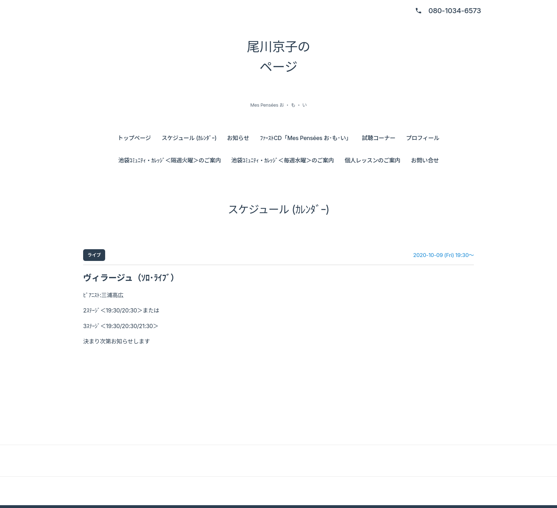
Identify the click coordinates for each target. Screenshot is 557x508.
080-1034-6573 (454, 10)
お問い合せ (425, 160)
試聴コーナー (378, 137)
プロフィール (422, 137)
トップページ (134, 137)
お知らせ (238, 137)
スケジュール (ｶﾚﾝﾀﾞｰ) (189, 137)
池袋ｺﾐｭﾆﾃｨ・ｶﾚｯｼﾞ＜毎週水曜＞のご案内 (282, 160)
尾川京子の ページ (278, 57)
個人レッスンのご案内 (372, 160)
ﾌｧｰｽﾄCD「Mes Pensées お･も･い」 (305, 137)
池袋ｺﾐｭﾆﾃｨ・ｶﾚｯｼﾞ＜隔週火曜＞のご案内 (169, 160)
